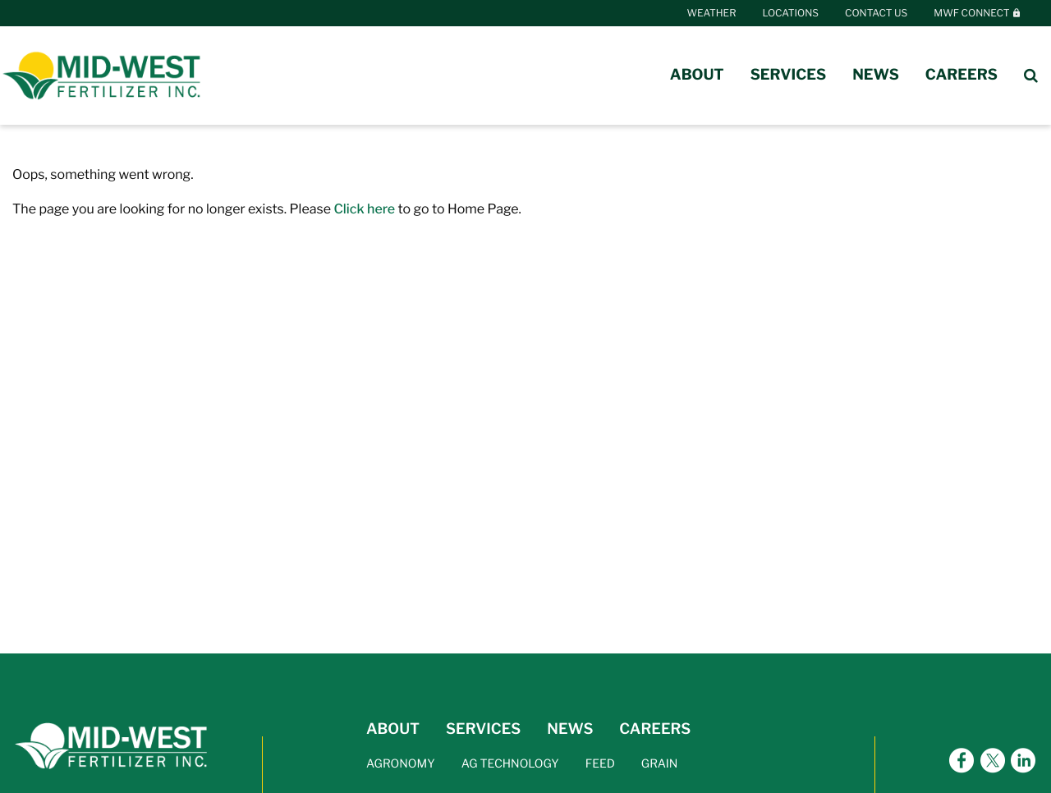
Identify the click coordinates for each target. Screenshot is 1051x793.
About (697, 75)
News (875, 75)
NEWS (570, 729)
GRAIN (659, 764)
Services (788, 75)
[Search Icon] (1031, 75)
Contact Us (876, 13)
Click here (364, 209)
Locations (791, 13)
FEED (600, 764)
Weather (712, 13)
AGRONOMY (400, 764)
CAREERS (655, 729)
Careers (961, 75)
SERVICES (483, 729)
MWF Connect (977, 13)
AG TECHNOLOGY (510, 764)
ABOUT (393, 729)
